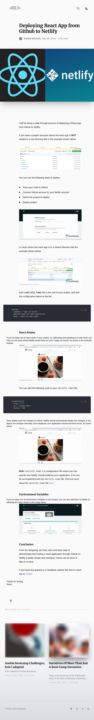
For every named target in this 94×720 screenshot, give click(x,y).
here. (51, 483)
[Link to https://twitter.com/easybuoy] (71, 709)
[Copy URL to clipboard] (78, 8)
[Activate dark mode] (86, 8)
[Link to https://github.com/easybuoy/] (77, 709)
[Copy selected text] (11, 600)
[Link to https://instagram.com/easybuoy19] (82, 709)
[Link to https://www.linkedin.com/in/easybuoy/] (88, 709)
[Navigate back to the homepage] (15, 8)
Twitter (29, 574)
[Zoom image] (50, 158)
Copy (83, 310)
